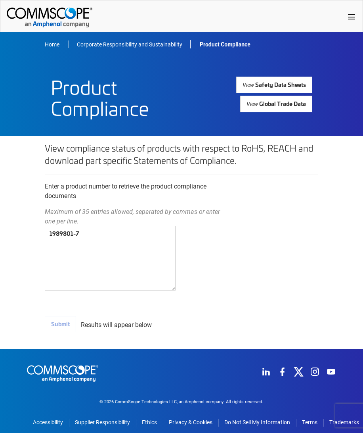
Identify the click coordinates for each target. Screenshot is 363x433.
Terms (309, 419)
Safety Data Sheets (276, 84)
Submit (60, 324)
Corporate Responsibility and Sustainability (129, 44)
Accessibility (48, 419)
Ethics (149, 419)
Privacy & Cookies (190, 419)
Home (53, 44)
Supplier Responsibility (102, 419)
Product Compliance (225, 44)
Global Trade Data (277, 100)
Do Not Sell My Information (257, 419)
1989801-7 (110, 258)
